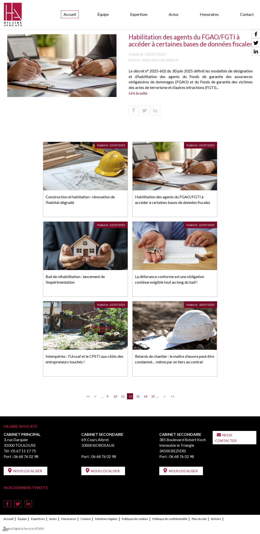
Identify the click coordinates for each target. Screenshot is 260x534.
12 (130, 396)
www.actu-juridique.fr (161, 59)
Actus (173, 14)
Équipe (103, 14)
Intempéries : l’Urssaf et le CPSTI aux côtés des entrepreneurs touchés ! (84, 359)
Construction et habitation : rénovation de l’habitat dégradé (80, 199)
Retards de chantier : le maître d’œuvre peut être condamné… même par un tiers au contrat (174, 359)
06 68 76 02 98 (26, 456)
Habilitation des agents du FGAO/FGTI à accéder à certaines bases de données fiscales (172, 199)
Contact (247, 14)
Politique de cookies (135, 519)
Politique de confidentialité (169, 519)
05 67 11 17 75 (23, 450)
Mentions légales (106, 519)
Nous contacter (225, 438)
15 (153, 396)
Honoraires (209, 14)
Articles (216, 519)
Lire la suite (138, 93)
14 (145, 396)
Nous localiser (27, 471)
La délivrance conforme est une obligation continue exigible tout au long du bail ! (169, 279)
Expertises (139, 14)
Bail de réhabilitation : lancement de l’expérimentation (75, 279)
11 (123, 396)
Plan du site (199, 519)
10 (115, 396)
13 (138, 396)
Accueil (70, 14)
